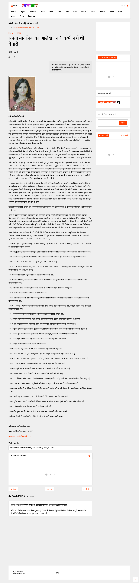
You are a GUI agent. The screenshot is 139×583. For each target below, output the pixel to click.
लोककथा (102, 12)
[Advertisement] (113, 36)
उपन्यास (92, 12)
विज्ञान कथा (31, 16)
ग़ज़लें (59, 12)
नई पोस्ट (13, 489)
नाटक (75, 12)
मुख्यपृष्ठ (49, 489)
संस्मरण (83, 12)
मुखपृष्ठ (57, 572)
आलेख (51, 12)
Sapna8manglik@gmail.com (19, 436)
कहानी (120, 12)
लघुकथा (23, 12)
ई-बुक (22, 16)
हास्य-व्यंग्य (33, 12)
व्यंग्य (67, 12)
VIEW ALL (124, 135)
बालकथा (13, 12)
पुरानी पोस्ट (87, 489)
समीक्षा (112, 12)
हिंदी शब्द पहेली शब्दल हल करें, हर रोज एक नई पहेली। (26, 27)
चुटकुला (13, 16)
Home (11, 33)
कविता (43, 12)
